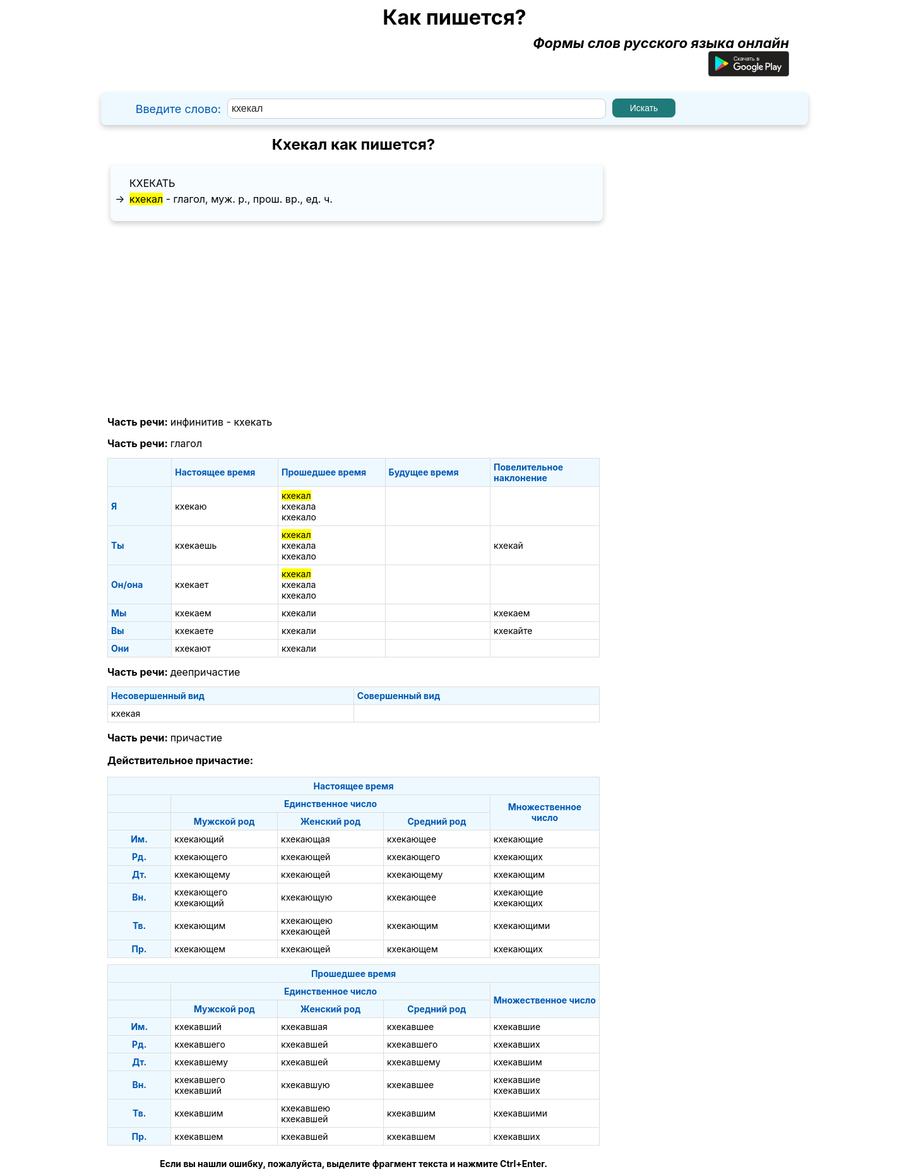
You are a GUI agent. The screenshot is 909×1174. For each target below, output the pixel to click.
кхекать (152, 183)
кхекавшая (304, 1026)
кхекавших (517, 1044)
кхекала (299, 506)
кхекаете (194, 630)
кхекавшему (201, 1062)
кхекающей (305, 856)
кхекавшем (198, 1136)
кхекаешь (196, 545)
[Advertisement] (353, 319)
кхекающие (518, 839)
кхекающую (306, 897)
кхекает (191, 584)
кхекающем (199, 948)
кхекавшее (410, 1026)
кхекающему (202, 874)
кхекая (125, 713)
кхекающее (411, 839)
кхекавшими (520, 1113)
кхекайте (513, 630)
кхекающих (518, 856)
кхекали (299, 613)
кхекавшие (517, 1026)
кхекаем (193, 613)
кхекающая (305, 839)
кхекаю (190, 506)
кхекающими (522, 925)
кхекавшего (199, 1044)
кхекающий (199, 839)
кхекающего (200, 856)
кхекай (508, 545)
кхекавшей (304, 1044)
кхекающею (307, 920)
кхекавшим (518, 1062)
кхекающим (519, 874)
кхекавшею (305, 1108)
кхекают (193, 648)
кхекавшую (305, 1084)
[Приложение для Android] (748, 71)
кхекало (299, 517)
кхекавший (198, 1026)
